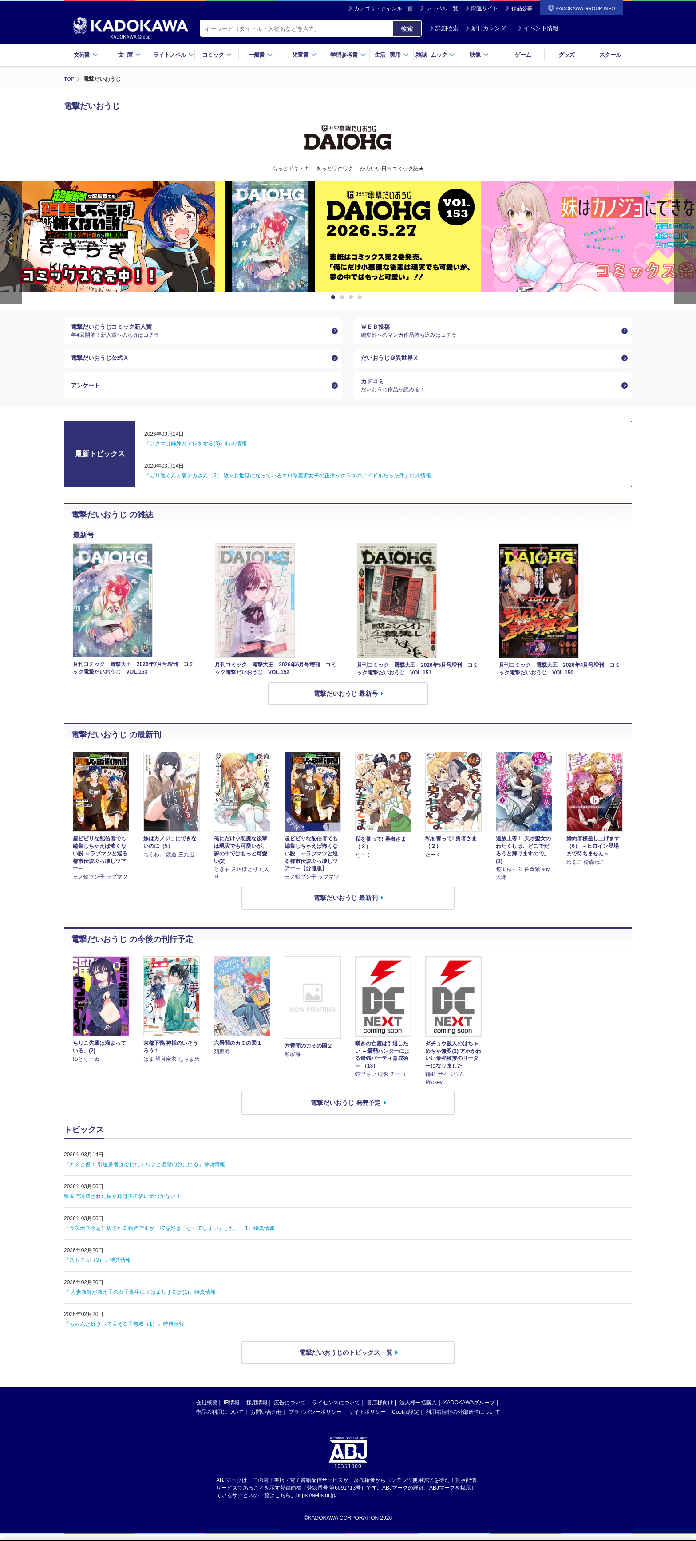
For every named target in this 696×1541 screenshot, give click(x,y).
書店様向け (380, 1410)
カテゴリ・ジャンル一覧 (383, 8)
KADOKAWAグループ (469, 1410)
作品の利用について (220, 1419)
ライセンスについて (336, 1410)
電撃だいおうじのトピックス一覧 (345, 1359)
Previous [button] (11, 242)
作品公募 (522, 8)
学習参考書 (348, 54)
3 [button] (352, 297)
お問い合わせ (266, 1419)
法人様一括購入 (418, 1410)
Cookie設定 (405, 1419)
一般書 (261, 54)
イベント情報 (538, 28)
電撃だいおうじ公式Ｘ (102, 361)
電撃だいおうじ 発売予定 (346, 1110)
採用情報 (257, 1410)
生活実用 (392, 54)
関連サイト (484, 8)
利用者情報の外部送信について (463, 1419)
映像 (479, 54)
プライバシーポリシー (315, 1419)
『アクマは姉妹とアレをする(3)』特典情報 (195, 451)
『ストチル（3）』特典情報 (97, 1267)
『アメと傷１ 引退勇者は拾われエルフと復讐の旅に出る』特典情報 (144, 1171)
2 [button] (343, 297)
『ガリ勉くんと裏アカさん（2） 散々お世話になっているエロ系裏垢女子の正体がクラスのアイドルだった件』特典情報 (287, 483)
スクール (610, 54)
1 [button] (334, 297)
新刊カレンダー (488, 28)
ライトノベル (173, 54)
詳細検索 (444, 28)
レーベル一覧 (442, 8)
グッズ (566, 54)
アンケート (86, 391)
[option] (348, 236)
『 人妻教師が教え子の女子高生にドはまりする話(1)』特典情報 (140, 1299)
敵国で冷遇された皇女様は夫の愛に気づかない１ (122, 1203)
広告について (290, 1410)
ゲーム (522, 54)
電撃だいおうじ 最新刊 (346, 905)
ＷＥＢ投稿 (489, 331)
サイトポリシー (367, 1419)
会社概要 (207, 1410)
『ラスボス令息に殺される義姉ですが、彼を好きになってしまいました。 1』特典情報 (169, 1235)
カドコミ (489, 391)
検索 (407, 28)
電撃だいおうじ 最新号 (346, 700)
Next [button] (685, 242)
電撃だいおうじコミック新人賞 (199, 331)
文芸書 (86, 54)
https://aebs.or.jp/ (316, 1502)
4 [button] (361, 297)
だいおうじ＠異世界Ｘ (392, 361)
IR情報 (232, 1410)
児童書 (304, 54)
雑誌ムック (435, 54)
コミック (217, 54)
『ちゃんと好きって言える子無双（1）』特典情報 (124, 1331)
